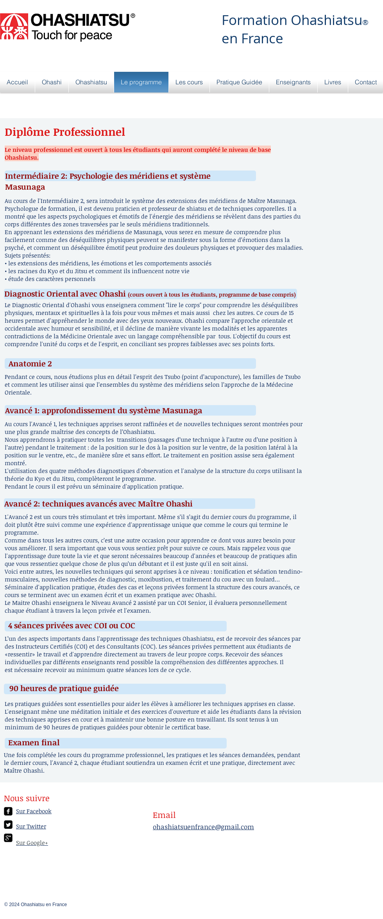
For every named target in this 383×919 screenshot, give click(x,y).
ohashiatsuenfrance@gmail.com (203, 826)
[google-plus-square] (8, 838)
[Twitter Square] (8, 824)
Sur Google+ (32, 842)
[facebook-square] (8, 811)
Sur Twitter (31, 826)
